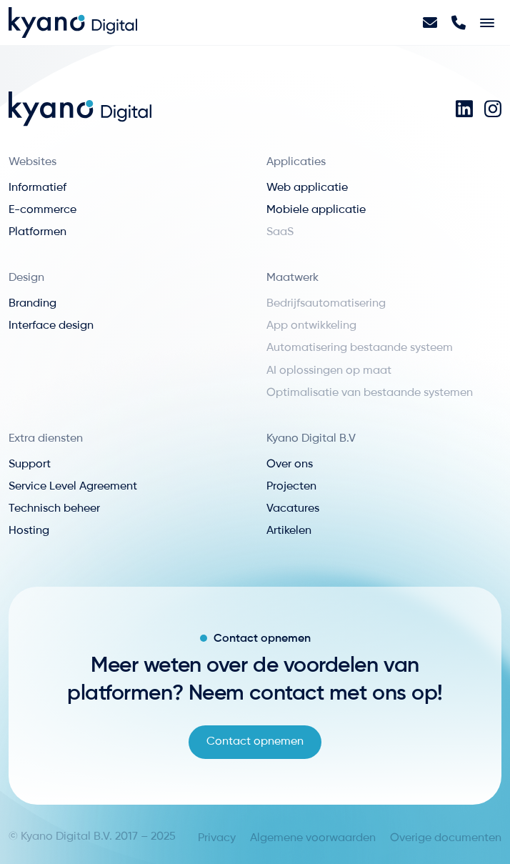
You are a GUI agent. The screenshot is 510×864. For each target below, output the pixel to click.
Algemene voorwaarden (313, 838)
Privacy (217, 838)
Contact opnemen (255, 742)
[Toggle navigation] (487, 23)
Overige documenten (445, 838)
